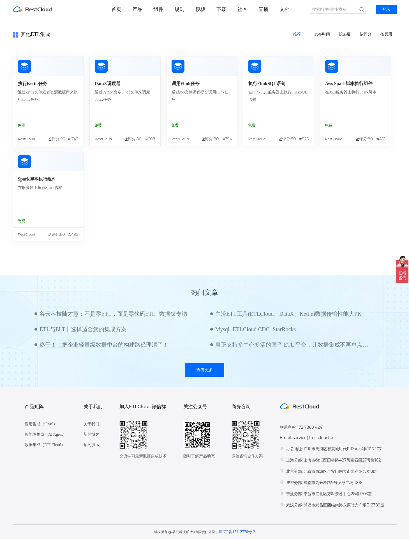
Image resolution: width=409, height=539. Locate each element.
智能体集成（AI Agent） (46, 434)
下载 (221, 9)
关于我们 (91, 424)
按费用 (386, 34)
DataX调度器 (108, 83)
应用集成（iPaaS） (41, 424)
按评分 (365, 34)
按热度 (345, 34)
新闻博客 (91, 434)
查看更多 (204, 369)
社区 (242, 9)
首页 (116, 9)
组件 (158, 9)
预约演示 (91, 445)
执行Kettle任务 (33, 83)
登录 (386, 9)
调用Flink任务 (186, 83)
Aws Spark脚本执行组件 (349, 83)
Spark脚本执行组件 (37, 179)
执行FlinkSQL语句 (266, 83)
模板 (200, 9)
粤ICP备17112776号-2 (236, 532)
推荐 (297, 34)
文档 (284, 9)
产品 (137, 9)
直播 (263, 9)
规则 (179, 9)
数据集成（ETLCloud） (45, 445)
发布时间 (322, 34)
